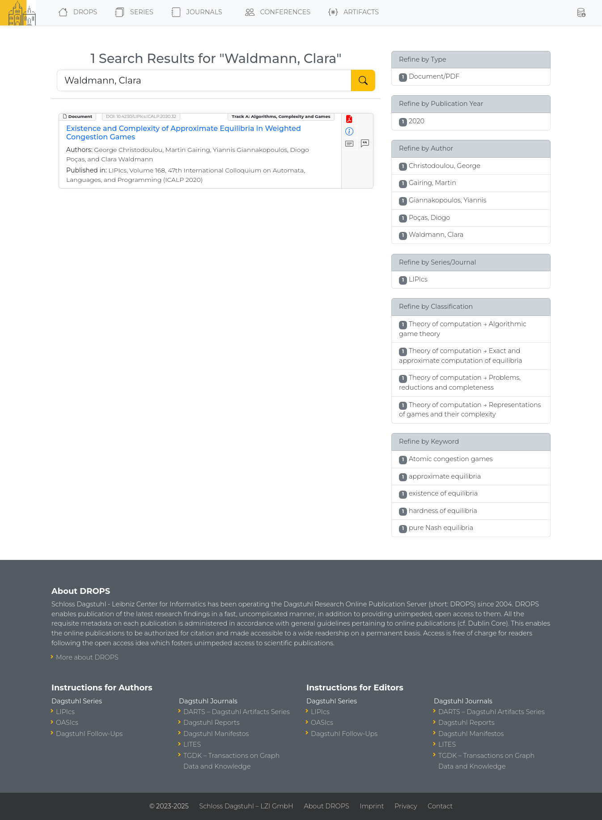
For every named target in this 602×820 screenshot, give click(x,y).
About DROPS (326, 806)
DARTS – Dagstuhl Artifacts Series (236, 712)
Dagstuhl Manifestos (216, 734)
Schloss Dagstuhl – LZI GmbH (246, 806)
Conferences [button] (276, 12)
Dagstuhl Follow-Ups (89, 734)
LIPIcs (65, 712)
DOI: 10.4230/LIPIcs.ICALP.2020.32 (141, 116)
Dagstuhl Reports (211, 723)
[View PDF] (349, 120)
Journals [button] (195, 12)
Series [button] (132, 12)
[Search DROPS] (204, 80)
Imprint (372, 806)
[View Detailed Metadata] (349, 132)
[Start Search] (363, 80)
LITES (192, 744)
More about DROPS (87, 657)
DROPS (76, 12)
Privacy (405, 806)
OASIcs (67, 723)
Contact (440, 806)
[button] (581, 12)
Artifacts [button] (352, 12)
